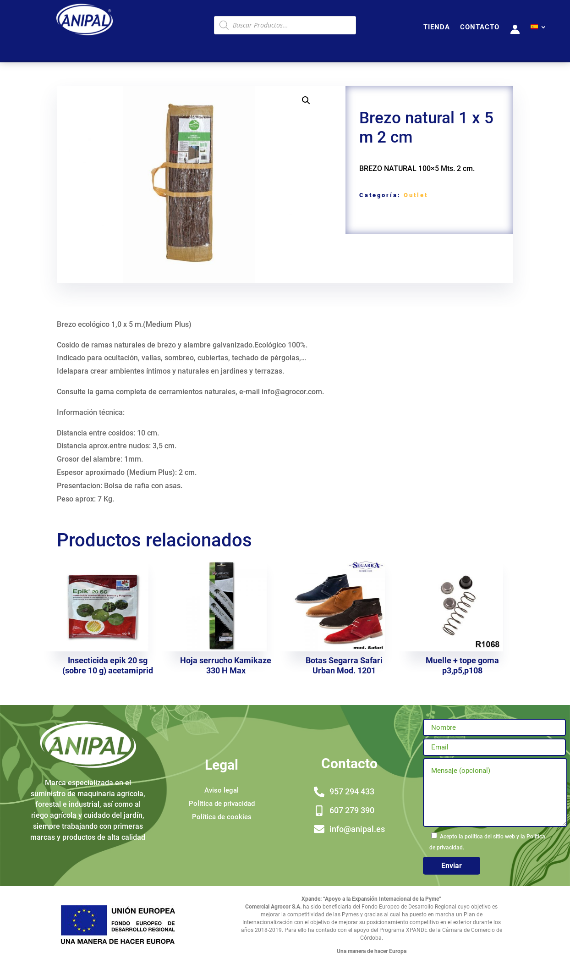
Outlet (416, 195)
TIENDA (436, 27)
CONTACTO (479, 27)
